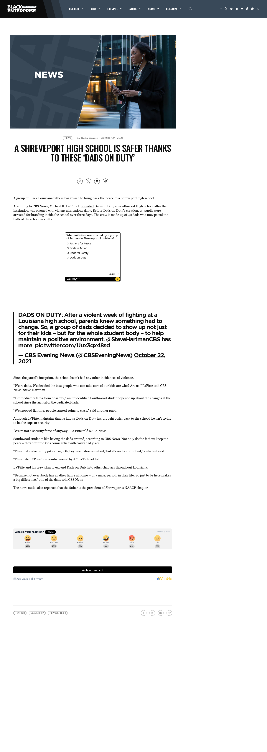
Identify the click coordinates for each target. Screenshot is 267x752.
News (68, 138)
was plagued (38, 210)
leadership (37, 613)
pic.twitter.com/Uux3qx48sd (72, 345)
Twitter (20, 613)
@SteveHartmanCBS (133, 339)
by (87, 138)
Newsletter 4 (58, 613)
